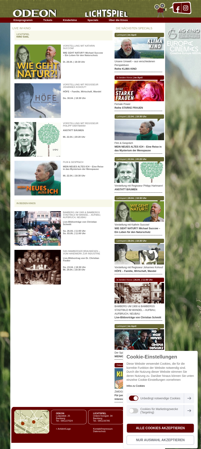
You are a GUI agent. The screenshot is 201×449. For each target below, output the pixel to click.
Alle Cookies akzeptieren (160, 428)
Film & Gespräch (124, 143)
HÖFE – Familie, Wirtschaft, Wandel (82, 91)
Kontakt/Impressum (103, 429)
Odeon (120, 365)
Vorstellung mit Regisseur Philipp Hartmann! (139, 185)
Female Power (122, 104)
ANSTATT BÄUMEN (73, 130)
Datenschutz (99, 431)
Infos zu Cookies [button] (136, 385)
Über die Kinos (118, 20)
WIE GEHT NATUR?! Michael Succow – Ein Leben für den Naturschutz (83, 54)
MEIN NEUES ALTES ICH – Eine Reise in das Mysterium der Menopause (83, 167)
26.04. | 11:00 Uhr (143, 280)
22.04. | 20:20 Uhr (137, 159)
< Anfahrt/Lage (63, 429)
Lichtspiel (121, 35)
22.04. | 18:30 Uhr (137, 116)
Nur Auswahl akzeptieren (160, 440)
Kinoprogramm (23, 20)
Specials (92, 20)
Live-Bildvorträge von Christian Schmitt (138, 317)
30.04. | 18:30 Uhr (137, 241)
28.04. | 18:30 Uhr (137, 198)
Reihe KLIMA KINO (126, 68)
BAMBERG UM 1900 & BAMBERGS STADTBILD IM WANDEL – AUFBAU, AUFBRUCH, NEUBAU (135, 310)
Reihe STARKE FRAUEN (129, 107)
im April (132, 35)
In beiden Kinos (124, 77)
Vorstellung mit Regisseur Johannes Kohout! (139, 267)
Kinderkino (70, 20)
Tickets (47, 20)
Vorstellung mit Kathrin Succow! (132, 224)
